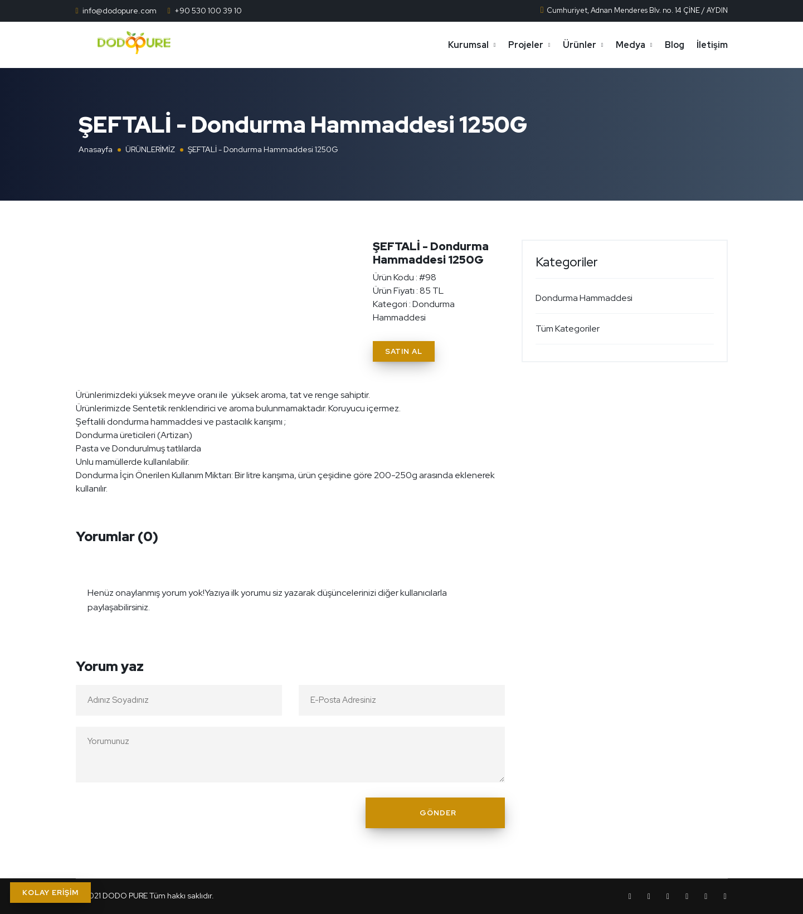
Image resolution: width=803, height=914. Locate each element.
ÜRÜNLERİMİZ (150, 149)
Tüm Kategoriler (568, 328)
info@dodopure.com (119, 11)
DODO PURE (125, 896)
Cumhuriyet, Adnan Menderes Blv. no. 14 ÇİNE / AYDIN (633, 10)
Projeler (525, 45)
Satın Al (403, 351)
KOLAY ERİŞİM (50, 892)
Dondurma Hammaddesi (584, 298)
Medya (630, 45)
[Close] (493, 585)
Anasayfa (96, 149)
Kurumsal (468, 45)
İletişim (712, 45)
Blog (674, 45)
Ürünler (579, 45)
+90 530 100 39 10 (208, 11)
